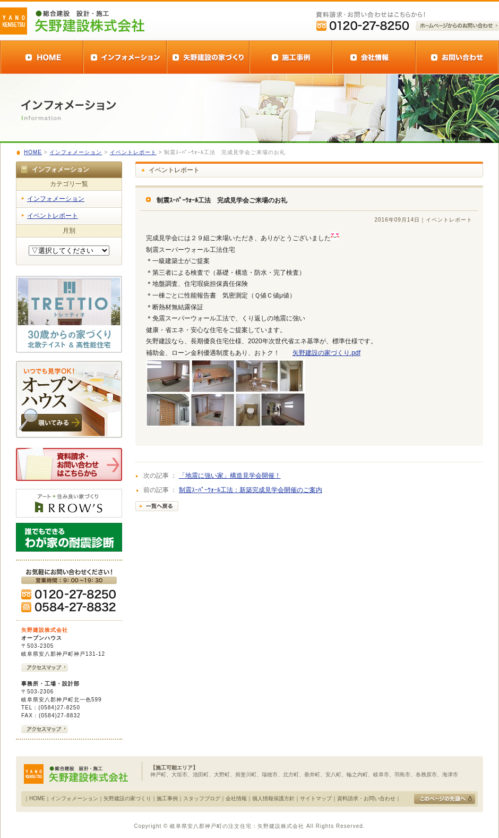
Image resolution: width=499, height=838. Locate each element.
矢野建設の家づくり (127, 798)
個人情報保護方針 (273, 798)
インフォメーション (75, 152)
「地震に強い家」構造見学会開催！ (230, 475)
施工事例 (167, 798)
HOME (33, 152)
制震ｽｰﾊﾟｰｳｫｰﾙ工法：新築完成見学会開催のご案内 (250, 490)
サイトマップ (316, 798)
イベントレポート (133, 152)
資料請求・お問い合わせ (366, 798)
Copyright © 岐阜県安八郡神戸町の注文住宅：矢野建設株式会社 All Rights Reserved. (249, 826)
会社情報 (236, 798)
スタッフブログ (201, 798)
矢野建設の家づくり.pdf (326, 353)
